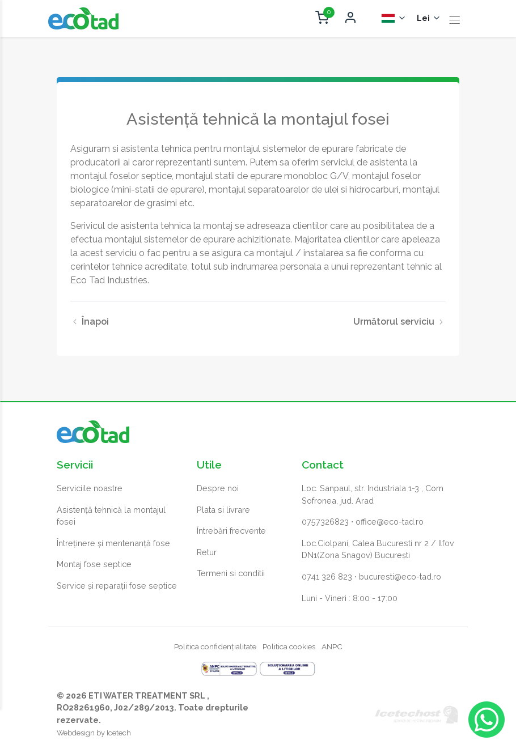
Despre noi (218, 488)
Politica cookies (289, 647)
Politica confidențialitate (215, 647)
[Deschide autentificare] (350, 18)
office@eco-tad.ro (390, 522)
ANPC (332, 647)
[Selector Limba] (393, 18)
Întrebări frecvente (231, 531)
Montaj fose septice (94, 564)
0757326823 (325, 522)
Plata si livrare (223, 509)
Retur (207, 552)
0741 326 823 (327, 576)
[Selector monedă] (429, 18)
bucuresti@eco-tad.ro (400, 576)
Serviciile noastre (89, 488)
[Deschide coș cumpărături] (322, 18)
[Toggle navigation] (455, 21)
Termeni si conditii (231, 573)
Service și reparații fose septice (117, 585)
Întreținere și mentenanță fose (113, 543)
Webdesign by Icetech (94, 733)
